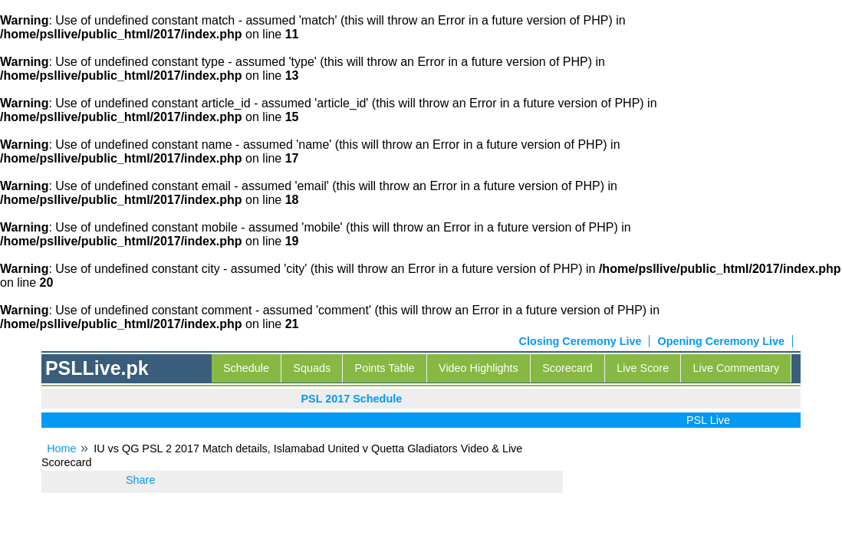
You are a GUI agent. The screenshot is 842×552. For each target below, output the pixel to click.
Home (61, 448)
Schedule (246, 368)
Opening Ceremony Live (720, 341)
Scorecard (567, 368)
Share (140, 480)
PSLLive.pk (97, 368)
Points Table (385, 368)
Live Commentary (736, 368)
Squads (312, 368)
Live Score (643, 368)
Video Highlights (478, 368)
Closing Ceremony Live (580, 341)
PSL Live (710, 420)
